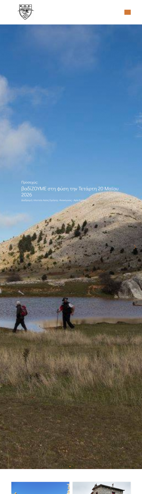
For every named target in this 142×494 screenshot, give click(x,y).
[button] (69, 466)
